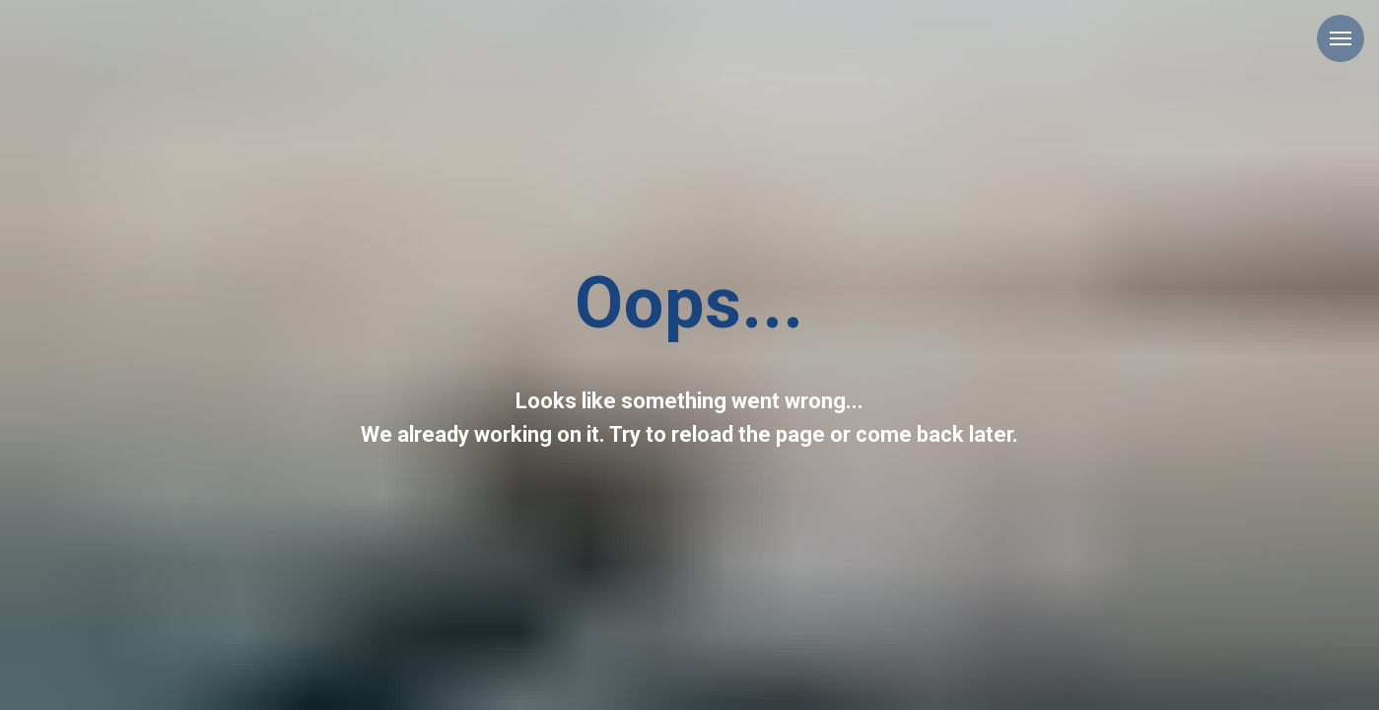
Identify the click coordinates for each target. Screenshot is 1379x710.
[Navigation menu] (1340, 38)
